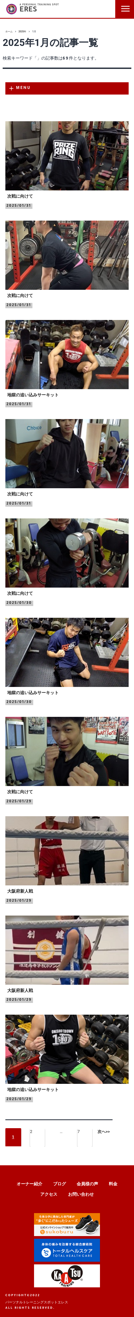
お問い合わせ (81, 1194)
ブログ (59, 1183)
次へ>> (104, 1131)
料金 (113, 1183)
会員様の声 (87, 1183)
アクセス (48, 1194)
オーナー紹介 (29, 1183)
